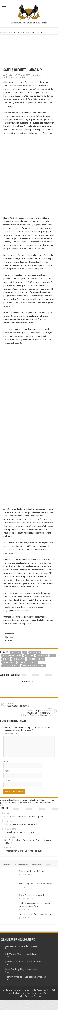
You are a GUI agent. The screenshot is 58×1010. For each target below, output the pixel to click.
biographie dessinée (12, 656)
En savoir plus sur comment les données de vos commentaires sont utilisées (27, 802)
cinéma (6, 659)
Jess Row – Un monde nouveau (21, 946)
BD (25, 652)
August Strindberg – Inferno (31, 871)
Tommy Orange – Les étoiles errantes (25, 976)
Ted (7, 949)
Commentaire (10, 734)
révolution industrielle (34, 666)
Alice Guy (16, 652)
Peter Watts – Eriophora (22, 705)
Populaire (7, 865)
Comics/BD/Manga (36, 659)
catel (53, 656)
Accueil (3, 32)
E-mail (6, 771)
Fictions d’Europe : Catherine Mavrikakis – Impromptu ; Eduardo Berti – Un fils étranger (36, 711)
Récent (47, 865)
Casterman (9, 633)
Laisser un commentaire (16, 77)
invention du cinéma (28, 662)
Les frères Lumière (11, 666)
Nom (6, 761)
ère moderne (9, 662)
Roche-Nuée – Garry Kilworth (31, 895)
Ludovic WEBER (43, 993)
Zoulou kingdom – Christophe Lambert (36, 884)
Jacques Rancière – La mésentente (23, 961)
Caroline (9, 75)
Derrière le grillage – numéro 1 (22, 969)
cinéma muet (18, 659)
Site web (7, 780)
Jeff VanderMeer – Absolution (21, 954)
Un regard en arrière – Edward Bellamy (36, 914)
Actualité (13, 32)
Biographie (35, 652)
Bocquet (29, 656)
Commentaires (21, 865)
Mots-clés (36, 865)
